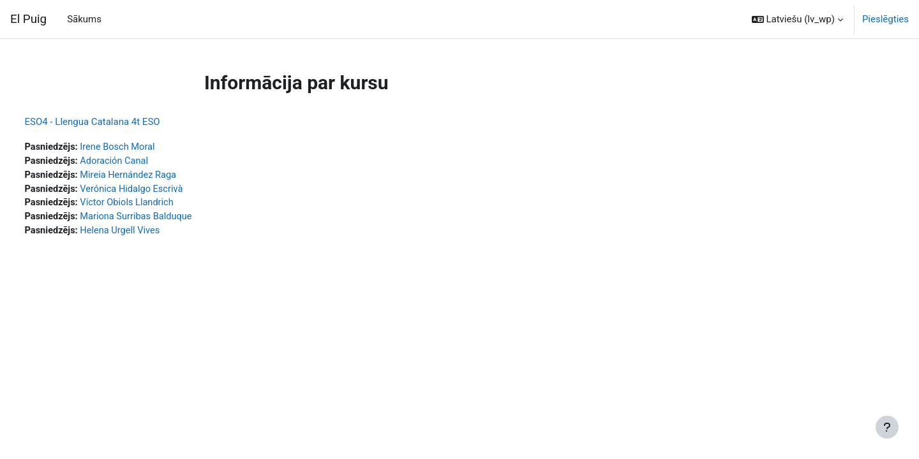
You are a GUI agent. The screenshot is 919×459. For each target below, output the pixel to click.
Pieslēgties (885, 19)
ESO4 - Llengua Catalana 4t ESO (116, 121)
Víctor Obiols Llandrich (153, 204)
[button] (797, 19)
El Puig (28, 19)
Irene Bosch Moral (144, 147)
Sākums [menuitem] (84, 19)
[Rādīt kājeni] (887, 427)
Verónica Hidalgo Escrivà (158, 190)
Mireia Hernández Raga (154, 176)
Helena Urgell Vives (146, 233)
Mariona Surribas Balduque (162, 219)
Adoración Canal (140, 162)
